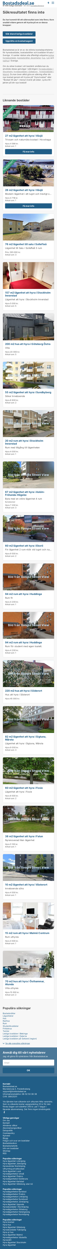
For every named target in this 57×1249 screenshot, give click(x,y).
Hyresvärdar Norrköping (14, 1166)
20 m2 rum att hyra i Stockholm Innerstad (24, 442)
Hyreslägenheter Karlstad (14, 1191)
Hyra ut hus (8, 1232)
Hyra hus (7, 1224)
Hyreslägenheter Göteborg (15, 1209)
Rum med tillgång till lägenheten (22, 447)
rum (48, 58)
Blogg (5, 1138)
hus (43, 58)
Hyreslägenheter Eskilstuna (15, 1179)
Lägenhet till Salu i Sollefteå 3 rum (23, 248)
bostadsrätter (23, 58)
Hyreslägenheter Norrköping (16, 1214)
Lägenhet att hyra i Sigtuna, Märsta (24, 743)
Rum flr (9, 597)
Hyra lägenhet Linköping (14, 1161)
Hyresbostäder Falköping (14, 1229)
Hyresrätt (7, 1240)
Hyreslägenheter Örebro (14, 1194)
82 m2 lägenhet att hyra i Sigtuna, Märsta (25, 738)
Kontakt (6, 1123)
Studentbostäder (10, 1026)
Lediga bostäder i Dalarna (15, 1036)
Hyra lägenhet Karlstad (13, 1181)
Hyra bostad (8, 1222)
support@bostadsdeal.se (14, 1091)
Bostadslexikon (10, 1143)
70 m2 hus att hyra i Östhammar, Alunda (24, 983)
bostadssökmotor (37, 6)
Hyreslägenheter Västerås (15, 1237)
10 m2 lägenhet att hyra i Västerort (26, 884)
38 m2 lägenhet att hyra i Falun (24, 836)
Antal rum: (10, 146)
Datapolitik (8, 1130)
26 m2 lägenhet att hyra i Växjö (24, 190)
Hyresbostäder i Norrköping (16, 1207)
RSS (5, 1153)
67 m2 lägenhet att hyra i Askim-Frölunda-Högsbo (25, 493)
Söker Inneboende (15, 396)
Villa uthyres (12, 988)
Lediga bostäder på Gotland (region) (20, 1038)
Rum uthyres (12, 936)
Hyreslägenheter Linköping (15, 1196)
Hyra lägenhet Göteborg (14, 1227)
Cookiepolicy (9, 1133)
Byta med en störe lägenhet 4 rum (23, 498)
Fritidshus (7, 1028)
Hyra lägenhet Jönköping (14, 1163)
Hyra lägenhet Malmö (13, 1235)
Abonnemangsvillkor (12, 1128)
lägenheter (35, 58)
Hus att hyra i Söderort (17, 694)
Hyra (7, 143)
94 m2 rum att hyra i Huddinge (23, 593)
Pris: (7, 252)
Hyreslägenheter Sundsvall (15, 1199)
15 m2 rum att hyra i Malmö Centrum (27, 933)
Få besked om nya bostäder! (48, 3)
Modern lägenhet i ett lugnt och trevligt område (30, 193)
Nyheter (6, 1135)
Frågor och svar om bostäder (16, 1140)
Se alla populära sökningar (17, 1043)
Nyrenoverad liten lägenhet (19, 840)
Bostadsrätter (9, 1013)
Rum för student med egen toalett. (23, 646)
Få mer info (28, 151)
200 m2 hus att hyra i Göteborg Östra (27, 343)
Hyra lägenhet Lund (12, 1171)
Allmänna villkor (10, 1125)
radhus (6, 60)
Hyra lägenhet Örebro (13, 1176)
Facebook (4, 1112)
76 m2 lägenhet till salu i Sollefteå (26, 244)
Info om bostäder (11, 1148)
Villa (7, 347)
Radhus (6, 1021)
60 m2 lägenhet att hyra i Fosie (24, 787)
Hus (4, 1018)
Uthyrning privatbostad (13, 1168)
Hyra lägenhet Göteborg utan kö (18, 1184)
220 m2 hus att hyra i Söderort (23, 690)
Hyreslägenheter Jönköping (15, 1201)
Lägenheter (8, 1016)
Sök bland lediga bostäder (19, 34)
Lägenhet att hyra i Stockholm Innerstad (26, 299)
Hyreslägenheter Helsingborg (16, 1212)
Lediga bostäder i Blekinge (15, 1033)
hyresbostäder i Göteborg (26, 71)
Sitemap (6, 1151)
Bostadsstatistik (10, 1146)
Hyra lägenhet (9, 1245)
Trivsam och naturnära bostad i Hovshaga (28, 139)
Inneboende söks (14, 888)
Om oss (6, 1120)
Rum (5, 1023)
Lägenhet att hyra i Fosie (18, 791)
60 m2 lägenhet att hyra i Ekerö (24, 545)
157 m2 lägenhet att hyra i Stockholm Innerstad (28, 294)
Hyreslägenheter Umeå (13, 1174)
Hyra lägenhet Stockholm (14, 1242)
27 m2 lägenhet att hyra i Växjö (24, 135)
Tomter (6, 1031)
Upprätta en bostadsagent (19, 41)
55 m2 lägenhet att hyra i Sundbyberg (28, 392)
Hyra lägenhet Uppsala (13, 1204)
